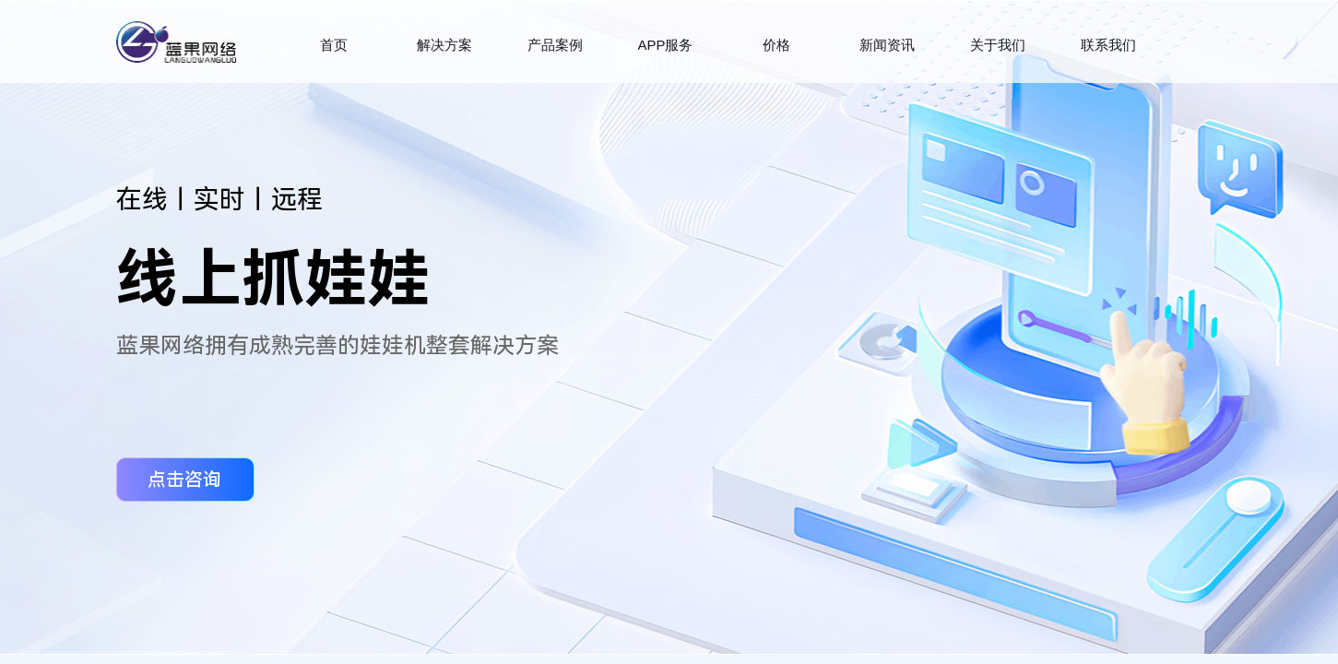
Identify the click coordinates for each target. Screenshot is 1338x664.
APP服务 (665, 45)
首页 (334, 45)
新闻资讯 (887, 45)
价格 (776, 45)
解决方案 (444, 45)
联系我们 (1108, 45)
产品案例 (555, 45)
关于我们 (997, 45)
